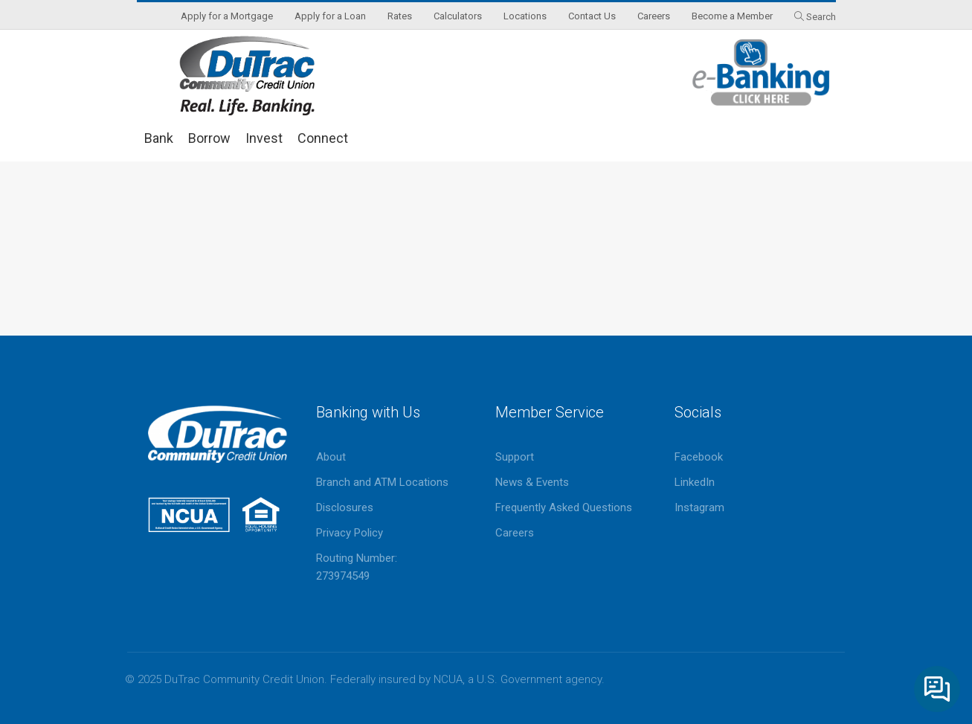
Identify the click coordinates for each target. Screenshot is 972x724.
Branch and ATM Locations (382, 482)
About (331, 457)
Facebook (699, 457)
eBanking (761, 72)
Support (514, 457)
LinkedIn (695, 482)
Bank (158, 138)
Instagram (699, 507)
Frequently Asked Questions (563, 507)
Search (821, 16)
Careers (514, 532)
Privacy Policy (349, 532)
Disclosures (344, 507)
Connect (322, 138)
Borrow (209, 138)
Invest (264, 138)
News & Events (532, 482)
